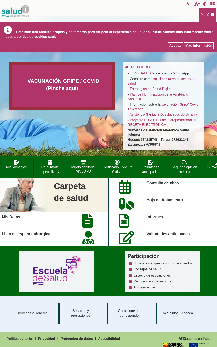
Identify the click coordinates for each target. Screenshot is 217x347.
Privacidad (46, 338)
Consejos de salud (147, 269)
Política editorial (20, 338)
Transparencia (144, 287)
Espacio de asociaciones (152, 275)
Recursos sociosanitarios (152, 281)
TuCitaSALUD (140, 73)
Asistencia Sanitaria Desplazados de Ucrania (163, 114)
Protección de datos (76, 338)
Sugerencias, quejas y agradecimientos (162, 263)
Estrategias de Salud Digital (150, 89)
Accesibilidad (109, 338)
